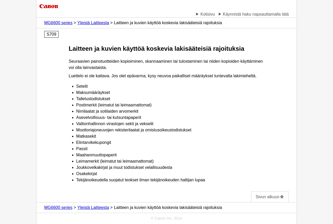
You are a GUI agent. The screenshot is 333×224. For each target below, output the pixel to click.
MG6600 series (58, 23)
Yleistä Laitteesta (93, 23)
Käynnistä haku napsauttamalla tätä (256, 14)
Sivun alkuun (269, 197)
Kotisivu (207, 14)
